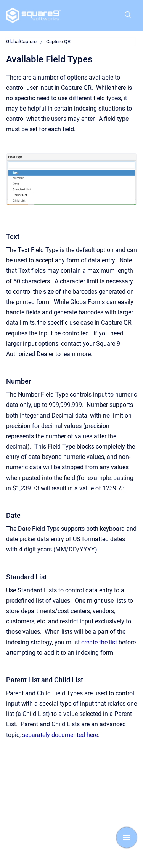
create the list (99, 642)
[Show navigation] (126, 837)
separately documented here (60, 735)
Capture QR (58, 41)
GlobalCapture (21, 41)
